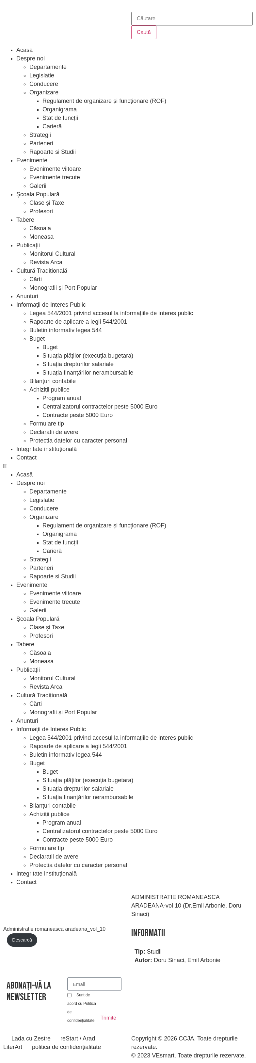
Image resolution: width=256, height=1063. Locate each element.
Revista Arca (45, 262)
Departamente (48, 67)
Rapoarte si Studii (52, 152)
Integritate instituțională (46, 449)
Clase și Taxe (46, 203)
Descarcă (22, 939)
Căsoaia (40, 228)
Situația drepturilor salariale (78, 364)
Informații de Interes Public (51, 304)
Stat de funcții (60, 118)
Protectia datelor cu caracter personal (78, 440)
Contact (26, 457)
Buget (37, 338)
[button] (128, 466)
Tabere (25, 220)
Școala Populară (37, 194)
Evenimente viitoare (55, 169)
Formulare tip (46, 423)
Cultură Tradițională (41, 270)
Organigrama (59, 109)
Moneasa (41, 237)
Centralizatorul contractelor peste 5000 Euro (99, 406)
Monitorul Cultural (52, 253)
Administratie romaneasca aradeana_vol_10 (54, 929)
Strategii (40, 135)
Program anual (61, 398)
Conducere (43, 84)
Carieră (52, 126)
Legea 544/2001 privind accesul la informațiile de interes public (111, 313)
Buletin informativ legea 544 (65, 330)
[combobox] (192, 18)
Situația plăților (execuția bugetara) (87, 355)
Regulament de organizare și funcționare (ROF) (104, 101)
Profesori (41, 211)
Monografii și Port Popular (63, 287)
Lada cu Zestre (31, 1038)
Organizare (43, 92)
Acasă (24, 50)
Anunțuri (27, 296)
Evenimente (31, 160)
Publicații (28, 245)
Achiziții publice (49, 389)
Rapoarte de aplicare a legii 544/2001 (78, 321)
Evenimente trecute (54, 177)
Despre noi (30, 58)
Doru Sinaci (169, 960)
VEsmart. (164, 1055)
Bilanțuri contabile (52, 381)
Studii (154, 951)
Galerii (37, 186)
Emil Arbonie (203, 960)
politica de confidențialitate (66, 1047)
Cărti (35, 279)
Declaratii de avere (53, 432)
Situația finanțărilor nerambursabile (87, 372)
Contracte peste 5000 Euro (77, 415)
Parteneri (41, 143)
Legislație (41, 75)
